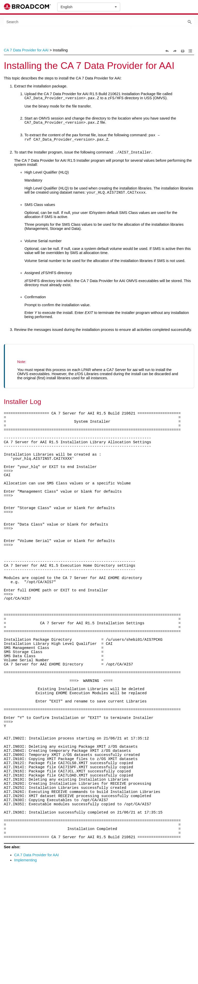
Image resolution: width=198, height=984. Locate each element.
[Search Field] (99, 21)
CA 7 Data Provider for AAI (26, 50)
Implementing (25, 967)
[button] (189, 21)
